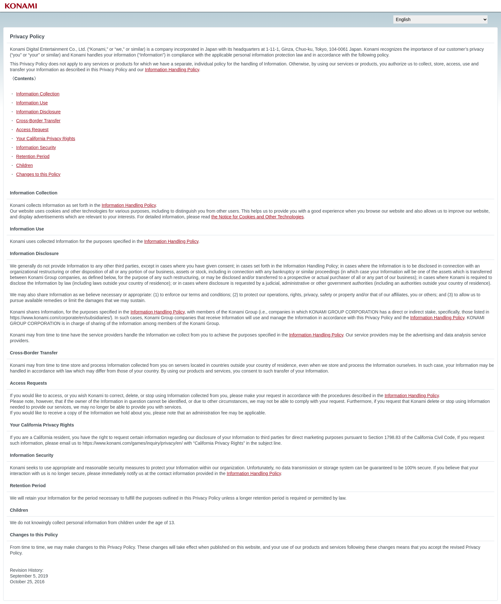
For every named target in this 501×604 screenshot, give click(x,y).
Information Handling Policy (172, 69)
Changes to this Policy (38, 174)
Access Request (32, 129)
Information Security (36, 147)
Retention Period (33, 156)
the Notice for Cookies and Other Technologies (257, 216)
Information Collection (37, 93)
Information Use (32, 102)
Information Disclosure (38, 111)
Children (24, 165)
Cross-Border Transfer (38, 120)
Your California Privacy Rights (45, 138)
